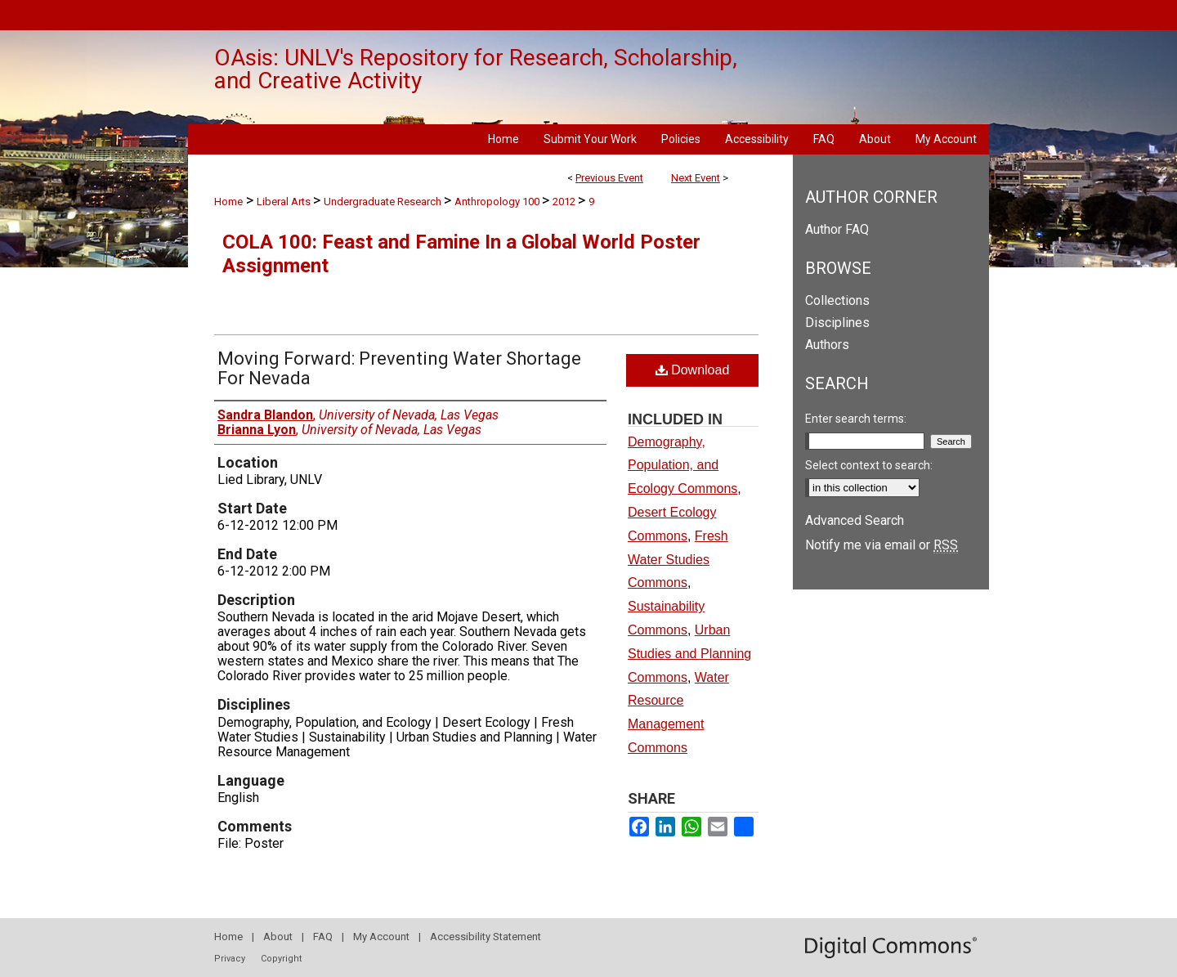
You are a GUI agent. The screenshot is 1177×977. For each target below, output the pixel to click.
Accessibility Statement (485, 936)
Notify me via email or (881, 545)
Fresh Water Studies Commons (678, 559)
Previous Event (609, 178)
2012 (565, 201)
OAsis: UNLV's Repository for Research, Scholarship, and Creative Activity (475, 69)
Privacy (229, 958)
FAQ (323, 936)
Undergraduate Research (384, 201)
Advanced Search (854, 520)
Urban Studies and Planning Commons (689, 653)
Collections (837, 300)
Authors (827, 344)
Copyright (281, 958)
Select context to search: (869, 465)
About (278, 936)
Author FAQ (837, 229)
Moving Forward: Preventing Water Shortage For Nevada (399, 368)
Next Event (695, 178)
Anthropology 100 (498, 201)
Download (693, 370)
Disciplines (837, 322)
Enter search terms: (855, 418)
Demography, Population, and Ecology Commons (682, 465)
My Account (381, 936)
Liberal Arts (285, 201)
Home (228, 201)
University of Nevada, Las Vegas (589, 11)
